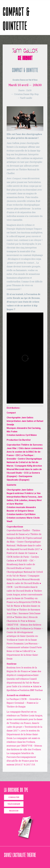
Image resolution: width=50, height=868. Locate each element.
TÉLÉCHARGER (13, 804)
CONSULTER (13, 797)
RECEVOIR (13, 811)
